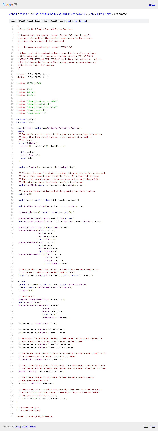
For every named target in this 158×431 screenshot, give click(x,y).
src (93, 14)
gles (108, 14)
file (67, 21)
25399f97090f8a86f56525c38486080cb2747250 (57, 14)
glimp (100, 14)
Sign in (152, 4)
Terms (33, 426)
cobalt (13, 14)
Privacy (25, 426)
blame (83, 21)
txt (146, 426)
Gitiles (17, 426)
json (153, 426)
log (75, 21)
